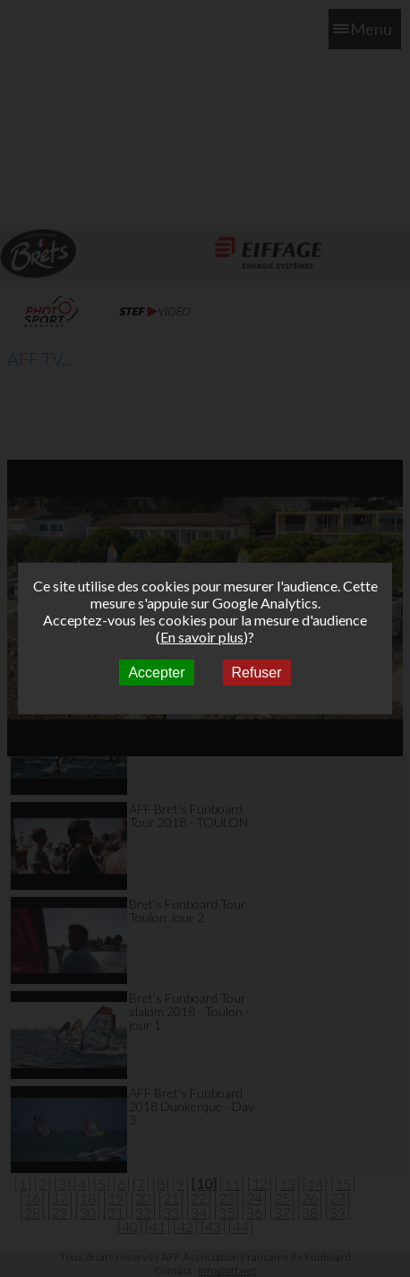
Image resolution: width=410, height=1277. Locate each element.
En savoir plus (201, 636)
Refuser (257, 672)
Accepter (156, 672)
